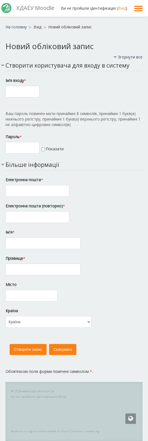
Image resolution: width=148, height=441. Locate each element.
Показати (55, 148)
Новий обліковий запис (70, 27)
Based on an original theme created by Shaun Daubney (46, 431)
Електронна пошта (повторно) (35, 206)
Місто (11, 284)
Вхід (122, 8)
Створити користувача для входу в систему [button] (68, 65)
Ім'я (10, 232)
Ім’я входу (16, 80)
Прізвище (15, 258)
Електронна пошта (24, 179)
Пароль (14, 136)
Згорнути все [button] (130, 57)
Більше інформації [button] (32, 165)
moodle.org (92, 431)
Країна (12, 310)
